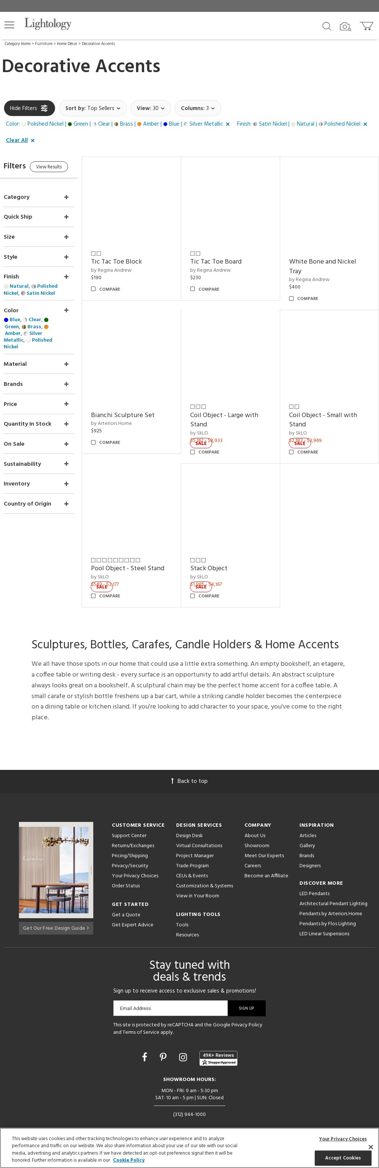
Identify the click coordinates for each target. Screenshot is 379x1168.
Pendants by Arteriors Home (330, 899)
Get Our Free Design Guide (56, 912)
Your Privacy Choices (135, 861)
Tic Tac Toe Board (225, 257)
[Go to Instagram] (184, 1043)
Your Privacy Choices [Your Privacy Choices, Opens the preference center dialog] (343, 1139)
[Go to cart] (367, 24)
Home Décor (67, 44)
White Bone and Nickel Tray (327, 262)
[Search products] (327, 25)
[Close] (371, 1147)
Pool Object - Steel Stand (142, 554)
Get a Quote (126, 900)
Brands (306, 841)
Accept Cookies (343, 1158)
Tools (182, 910)
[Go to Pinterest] (164, 1043)
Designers (310, 851)
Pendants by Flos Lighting (327, 909)
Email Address (135, 993)
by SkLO (209, 423)
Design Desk (189, 821)
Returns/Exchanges (133, 831)
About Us (254, 821)
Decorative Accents (98, 44)
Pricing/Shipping (130, 841)
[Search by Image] (345, 26)
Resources (187, 920)
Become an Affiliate (266, 861)
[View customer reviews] (218, 1043)
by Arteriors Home (126, 414)
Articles (307, 821)
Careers (252, 851)
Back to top (189, 766)
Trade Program (192, 851)
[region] (189, 1148)
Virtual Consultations (199, 831)
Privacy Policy (246, 1010)
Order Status (126, 871)
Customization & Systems (204, 871)
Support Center (129, 821)
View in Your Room (197, 881)
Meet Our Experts (264, 841)
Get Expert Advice (132, 910)
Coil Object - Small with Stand (328, 410)
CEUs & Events (192, 861)
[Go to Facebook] (146, 1043)
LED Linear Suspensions (324, 919)
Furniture (43, 44)
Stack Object (218, 554)
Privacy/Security (130, 851)
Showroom (256, 831)
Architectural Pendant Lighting (333, 889)
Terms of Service (141, 1017)
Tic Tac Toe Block (131, 257)
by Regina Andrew (126, 265)
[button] (9, 25)
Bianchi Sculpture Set (137, 405)
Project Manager (195, 841)
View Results (66, 168)
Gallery (307, 831)
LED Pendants (314, 879)
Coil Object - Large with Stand (234, 410)
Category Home (17, 44)
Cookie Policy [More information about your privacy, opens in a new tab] (129, 1160)
